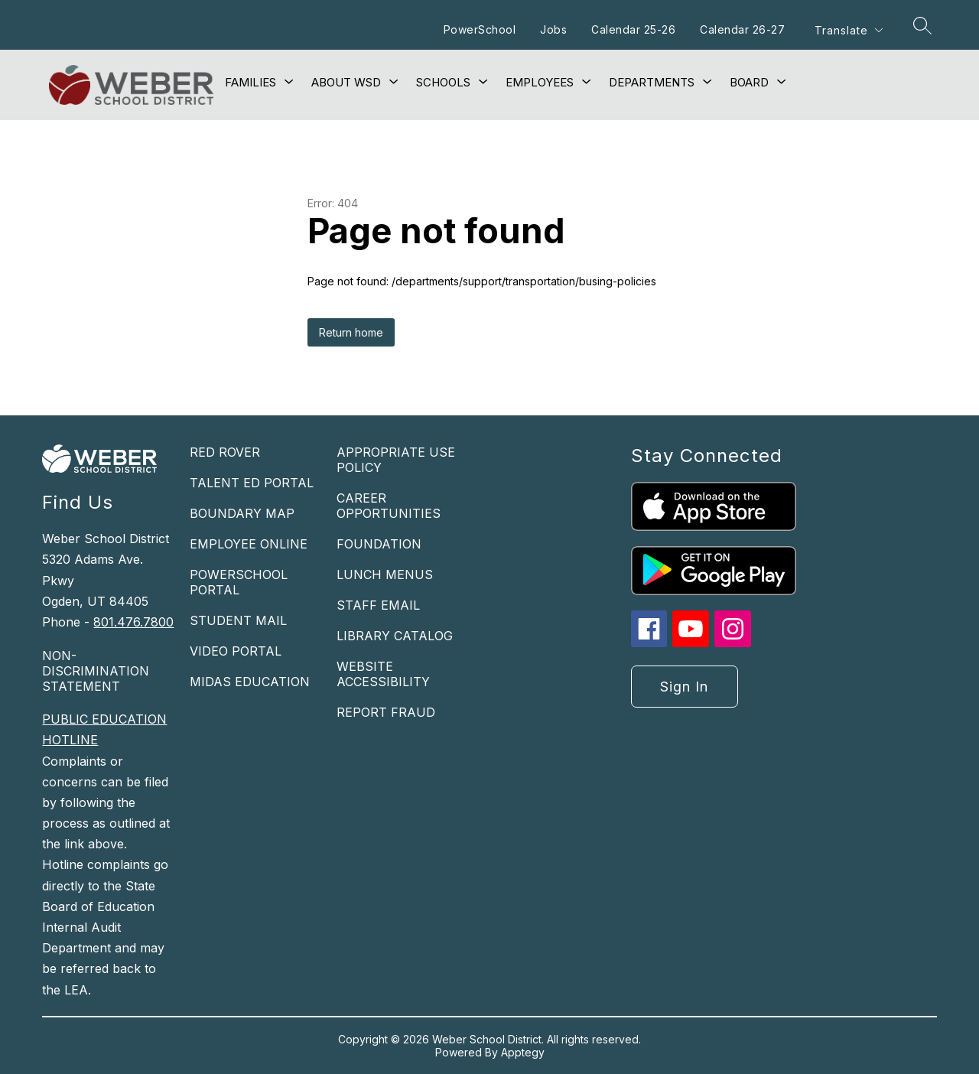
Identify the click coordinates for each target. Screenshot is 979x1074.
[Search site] (922, 25)
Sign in (684, 687)
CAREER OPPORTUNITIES (389, 505)
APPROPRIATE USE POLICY (396, 459)
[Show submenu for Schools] (443, 82)
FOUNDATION (379, 544)
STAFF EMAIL (378, 605)
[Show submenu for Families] (250, 82)
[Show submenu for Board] (749, 82)
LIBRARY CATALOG (395, 635)
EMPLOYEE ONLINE (248, 544)
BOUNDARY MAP (242, 513)
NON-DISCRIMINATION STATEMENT (95, 671)
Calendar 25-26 (633, 29)
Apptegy (523, 1052)
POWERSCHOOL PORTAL (239, 582)
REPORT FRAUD (386, 712)
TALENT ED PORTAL (252, 482)
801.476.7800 (133, 622)
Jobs (553, 29)
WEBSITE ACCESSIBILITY (383, 674)
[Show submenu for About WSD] (346, 82)
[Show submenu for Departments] (651, 82)
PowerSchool (480, 29)
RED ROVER (225, 452)
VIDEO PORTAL (235, 651)
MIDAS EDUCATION (250, 681)
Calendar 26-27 (742, 29)
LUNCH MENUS (385, 574)
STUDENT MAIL (238, 620)
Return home (351, 332)
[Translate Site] (848, 30)
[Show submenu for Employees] (540, 82)
